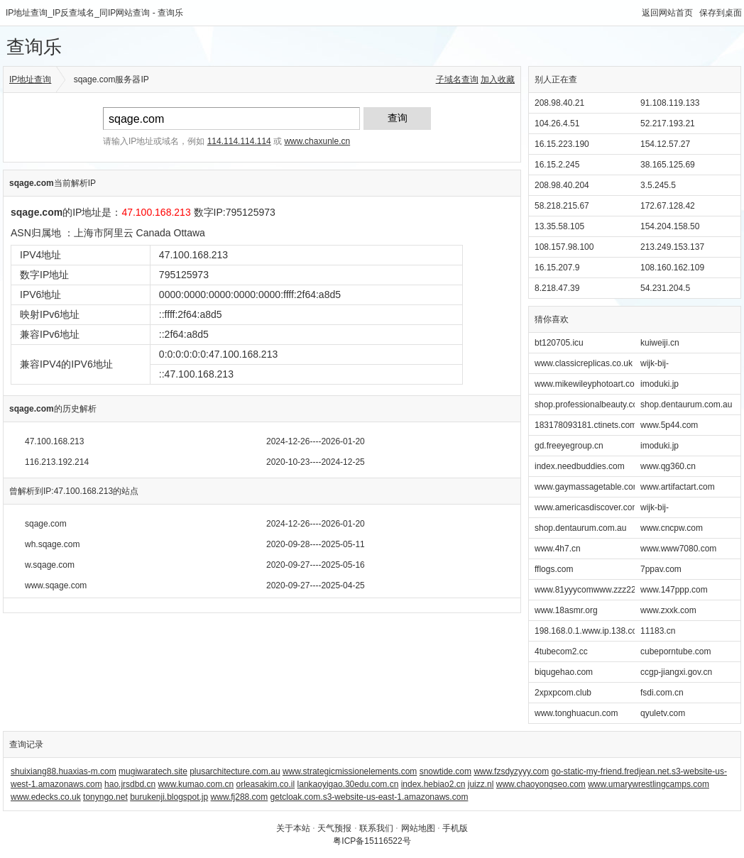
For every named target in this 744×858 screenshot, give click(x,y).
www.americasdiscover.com (587, 507)
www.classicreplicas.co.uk (584, 363)
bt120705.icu (559, 343)
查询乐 (34, 46)
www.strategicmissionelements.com (350, 771)
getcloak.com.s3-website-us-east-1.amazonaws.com (369, 797)
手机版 (455, 828)
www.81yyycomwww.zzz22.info (593, 590)
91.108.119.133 (669, 103)
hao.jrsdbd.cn (129, 784)
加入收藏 (498, 79)
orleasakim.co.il (265, 784)
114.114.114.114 (239, 141)
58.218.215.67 (562, 206)
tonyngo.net (105, 797)
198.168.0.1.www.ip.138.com (589, 631)
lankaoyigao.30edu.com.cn (348, 784)
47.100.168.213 (54, 441)
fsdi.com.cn (662, 693)
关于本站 (293, 828)
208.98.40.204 (562, 185)
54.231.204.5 (665, 288)
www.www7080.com (678, 549)
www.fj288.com (239, 797)
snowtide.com (445, 771)
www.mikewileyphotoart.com (588, 384)
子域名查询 (457, 79)
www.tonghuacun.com (576, 713)
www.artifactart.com (677, 487)
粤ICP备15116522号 (371, 841)
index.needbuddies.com (580, 466)
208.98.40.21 (559, 103)
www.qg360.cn (668, 466)
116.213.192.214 (57, 462)
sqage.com (46, 524)
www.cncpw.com (671, 528)
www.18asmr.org (566, 610)
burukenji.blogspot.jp (169, 797)
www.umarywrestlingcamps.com (648, 784)
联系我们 (376, 828)
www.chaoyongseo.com (541, 784)
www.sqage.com (56, 585)
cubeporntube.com (675, 651)
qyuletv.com (662, 713)
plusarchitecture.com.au (235, 771)
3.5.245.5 (658, 185)
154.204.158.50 (669, 226)
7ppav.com (661, 569)
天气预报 (334, 828)
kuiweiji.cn (659, 343)
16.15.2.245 (557, 165)
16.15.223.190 (562, 144)
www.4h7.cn (558, 549)
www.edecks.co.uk (46, 797)
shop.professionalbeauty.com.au (596, 404)
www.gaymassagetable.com (587, 487)
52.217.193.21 (667, 123)
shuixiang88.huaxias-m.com (63, 771)
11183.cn (657, 631)
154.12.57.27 (665, 144)
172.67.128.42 (667, 206)
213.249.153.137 (672, 247)
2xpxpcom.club (563, 693)
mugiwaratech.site (153, 771)
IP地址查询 (30, 79)
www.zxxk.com (668, 610)
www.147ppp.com (674, 590)
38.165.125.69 (667, 165)
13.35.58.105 (559, 226)
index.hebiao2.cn (433, 784)
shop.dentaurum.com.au (686, 404)
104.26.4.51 (557, 123)
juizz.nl (481, 784)
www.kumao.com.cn (196, 784)
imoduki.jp (659, 384)
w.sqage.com (50, 565)
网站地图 (418, 828)
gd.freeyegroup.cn (569, 446)
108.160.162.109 (672, 268)
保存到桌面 (720, 13)
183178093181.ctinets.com (586, 425)
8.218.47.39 (557, 288)
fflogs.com (554, 569)
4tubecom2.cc (561, 651)
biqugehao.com (564, 672)
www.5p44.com (669, 425)
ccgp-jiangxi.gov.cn (676, 672)
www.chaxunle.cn (317, 141)
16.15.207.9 (557, 268)
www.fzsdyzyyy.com (511, 771)
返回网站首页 (667, 13)
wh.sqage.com (52, 544)
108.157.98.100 (564, 247)
